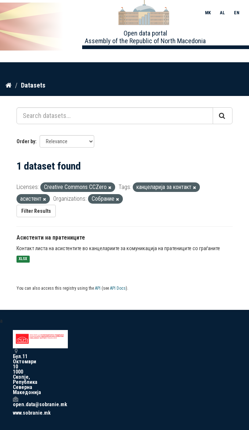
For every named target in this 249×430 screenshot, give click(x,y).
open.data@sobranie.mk (15, 401)
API (97, 288)
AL (222, 12)
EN (236, 12)
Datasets (33, 85)
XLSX (23, 259)
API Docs (118, 288)
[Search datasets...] (115, 115)
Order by (26, 141)
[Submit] (222, 115)
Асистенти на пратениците (51, 237)
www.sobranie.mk (15, 412)
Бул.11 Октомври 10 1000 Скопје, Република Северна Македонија (15, 371)
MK (208, 12)
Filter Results (36, 211)
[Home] (9, 85)
